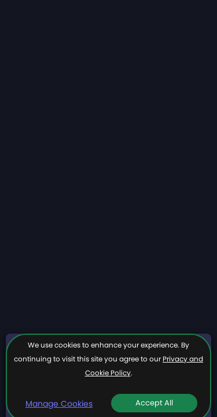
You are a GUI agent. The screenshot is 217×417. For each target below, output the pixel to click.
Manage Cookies (59, 403)
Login (186, 18)
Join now (145, 18)
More (181, 81)
